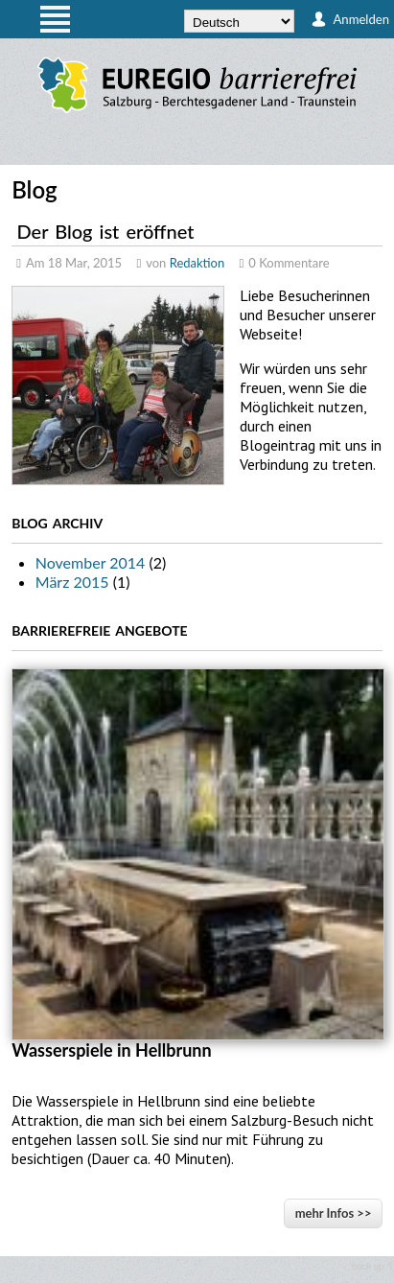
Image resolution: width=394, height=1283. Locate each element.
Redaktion (197, 262)
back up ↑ (373, 1265)
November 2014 (90, 562)
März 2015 (72, 581)
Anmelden (361, 19)
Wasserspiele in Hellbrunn (111, 1050)
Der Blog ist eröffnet (106, 231)
